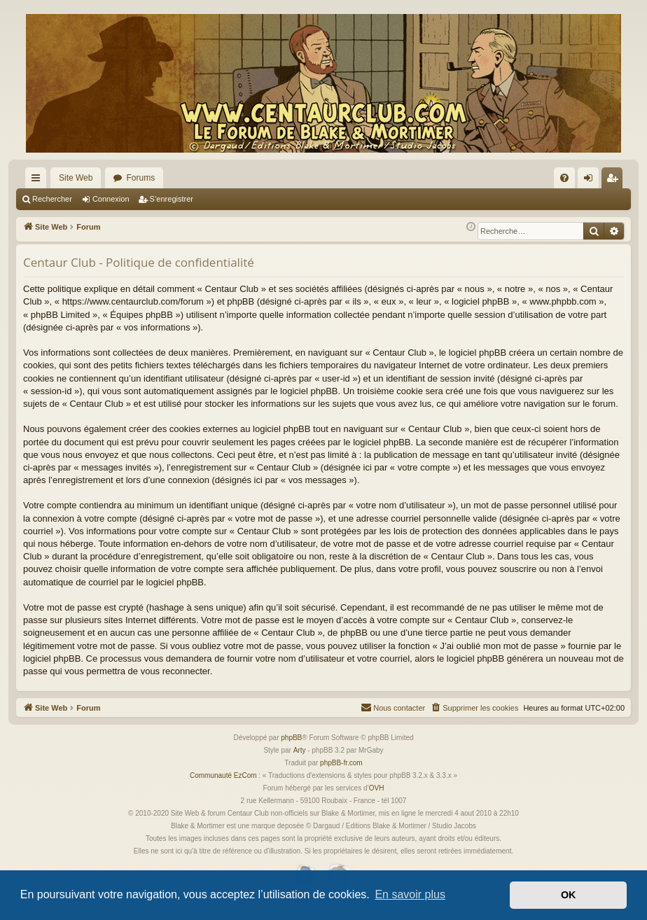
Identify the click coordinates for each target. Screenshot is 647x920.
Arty (299, 750)
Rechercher (52, 199)
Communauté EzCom (223, 775)
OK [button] (568, 894)
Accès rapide (38, 180)
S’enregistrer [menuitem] (615, 180)
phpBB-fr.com (341, 763)
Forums (140, 178)
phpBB (291, 737)
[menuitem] (564, 177)
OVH (376, 788)
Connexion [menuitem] (591, 180)
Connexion (111, 199)
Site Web (75, 178)
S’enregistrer (171, 199)
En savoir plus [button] (410, 894)
